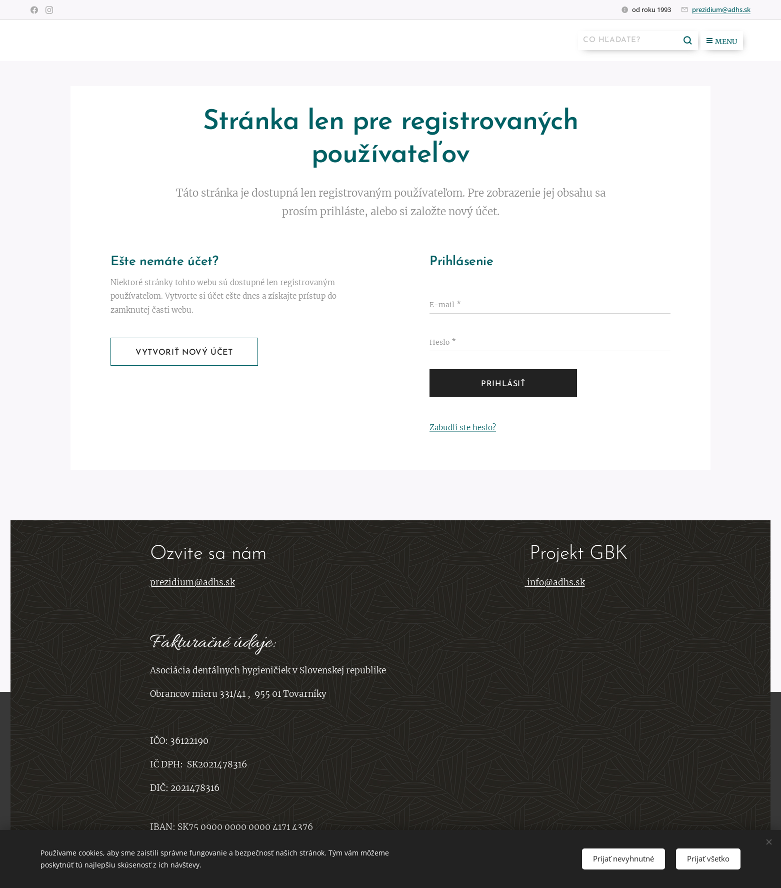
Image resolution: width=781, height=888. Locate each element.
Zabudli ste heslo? (463, 427)
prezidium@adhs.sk (721, 9)
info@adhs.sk (556, 582)
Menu (721, 41)
